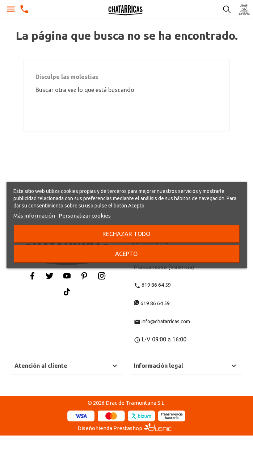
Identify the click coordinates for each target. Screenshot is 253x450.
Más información (34, 216)
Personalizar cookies (85, 216)
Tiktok (67, 291)
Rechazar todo (126, 234)
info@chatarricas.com (162, 321)
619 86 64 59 (152, 285)
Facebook (32, 275)
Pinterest (84, 275)
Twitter (49, 275)
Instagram (101, 275)
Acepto (126, 254)
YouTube (67, 275)
